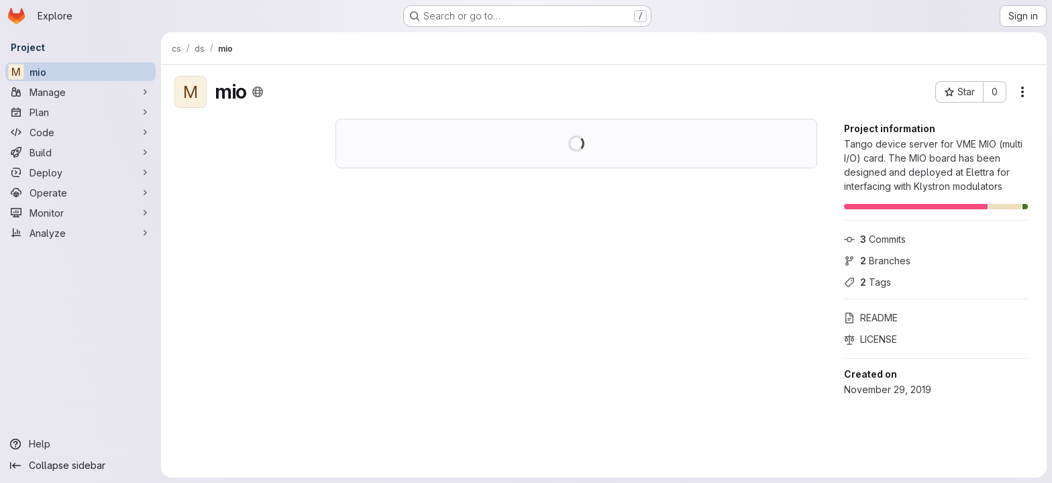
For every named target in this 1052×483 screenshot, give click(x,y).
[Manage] (80, 92)
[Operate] (80, 192)
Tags (867, 282)
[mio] (80, 71)
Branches (877, 260)
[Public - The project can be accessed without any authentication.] (257, 92)
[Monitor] (80, 212)
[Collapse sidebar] (80, 465)
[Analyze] (80, 232)
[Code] (80, 132)
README (871, 317)
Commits (875, 239)
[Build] (80, 152)
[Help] (80, 444)
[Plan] (80, 112)
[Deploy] (80, 172)
